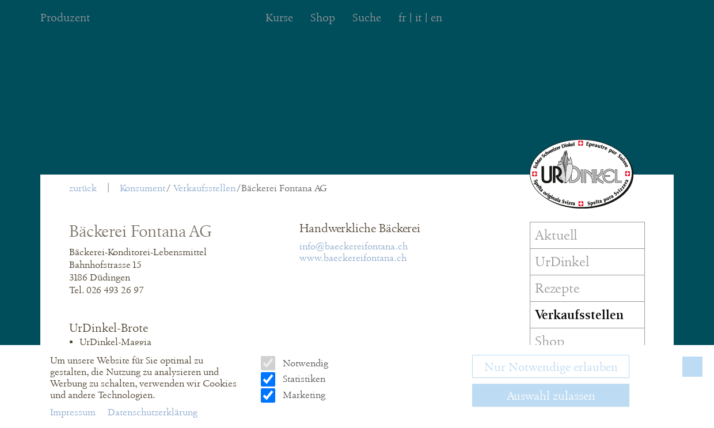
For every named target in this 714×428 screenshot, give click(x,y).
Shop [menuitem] (322, 17)
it (418, 17)
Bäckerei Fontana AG (284, 188)
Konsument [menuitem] (142, 188)
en (436, 17)
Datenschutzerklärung (153, 412)
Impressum (74, 412)
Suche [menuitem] (366, 17)
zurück (83, 188)
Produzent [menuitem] (65, 17)
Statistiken (302, 378)
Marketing (302, 394)
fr (402, 17)
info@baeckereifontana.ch (353, 246)
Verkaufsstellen (204, 188)
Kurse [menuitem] (279, 17)
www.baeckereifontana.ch (353, 257)
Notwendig (304, 363)
